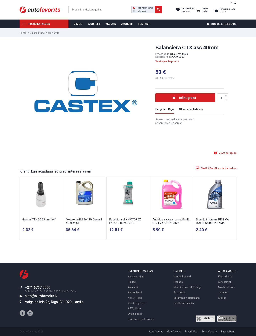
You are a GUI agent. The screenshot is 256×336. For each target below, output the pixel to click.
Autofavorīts (156, 331)
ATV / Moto (134, 308)
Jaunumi (223, 292)
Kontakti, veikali (182, 276)
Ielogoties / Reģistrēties (223, 24)
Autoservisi (224, 281)
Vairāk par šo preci (166, 61)
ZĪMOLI (78, 24)
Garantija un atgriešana (187, 297)
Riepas (132, 281)
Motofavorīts (174, 331)
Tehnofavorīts (210, 331)
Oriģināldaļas (135, 313)
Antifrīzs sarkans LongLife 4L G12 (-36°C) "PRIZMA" (171, 221)
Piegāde (178, 281)
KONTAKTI (144, 24)
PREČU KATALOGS (39, 24)
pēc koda (139, 11)
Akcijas (222, 297)
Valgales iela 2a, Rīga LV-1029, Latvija (54, 302)
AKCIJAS (111, 24)
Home (23, 32)
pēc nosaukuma (143, 8)
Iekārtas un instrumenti (141, 319)
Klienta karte (225, 276)
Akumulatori (135, 292)
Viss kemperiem (137, 303)
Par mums (179, 292)
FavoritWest (191, 331)
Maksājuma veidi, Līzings (187, 287)
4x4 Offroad (135, 297)
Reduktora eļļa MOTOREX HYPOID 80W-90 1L (125, 221)
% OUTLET (94, 24)
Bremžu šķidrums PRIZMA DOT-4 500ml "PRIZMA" (212, 221)
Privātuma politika (184, 303)
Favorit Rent (228, 331)
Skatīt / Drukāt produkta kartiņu (218, 168)
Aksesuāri (133, 287)
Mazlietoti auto (226, 287)
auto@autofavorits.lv (41, 296)
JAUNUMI (127, 24)
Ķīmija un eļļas (136, 276)
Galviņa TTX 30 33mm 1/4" (39, 219)
